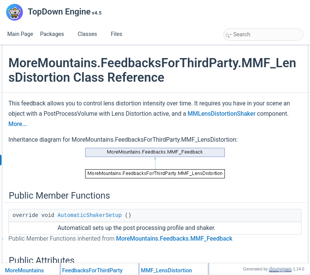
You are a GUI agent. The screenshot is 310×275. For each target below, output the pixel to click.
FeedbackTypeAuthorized (258, 142)
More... (141, 198)
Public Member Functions (251, 49)
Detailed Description (246, 226)
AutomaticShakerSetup (255, 58)
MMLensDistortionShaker (168, 188)
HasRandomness (249, 209)
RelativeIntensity (248, 100)
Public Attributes (242, 66)
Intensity (240, 108)
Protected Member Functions (255, 150)
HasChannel (244, 201)
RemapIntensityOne (252, 125)
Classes (90, 34)
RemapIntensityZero (252, 117)
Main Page (20, 34)
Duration (240, 75)
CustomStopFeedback (254, 167)
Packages (55, 34)
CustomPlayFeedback (254, 159)
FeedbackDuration (250, 192)
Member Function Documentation (259, 234)
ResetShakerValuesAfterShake (263, 83)
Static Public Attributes (248, 133)
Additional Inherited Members (255, 217)
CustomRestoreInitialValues (260, 175)
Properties (236, 184)
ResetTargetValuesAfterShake (262, 91)
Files (119, 34)
